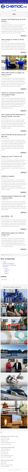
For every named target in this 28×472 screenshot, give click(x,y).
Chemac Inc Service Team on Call (11, 156)
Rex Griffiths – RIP (7, 216)
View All (25, 287)
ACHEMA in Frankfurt (8, 176)
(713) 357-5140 (5, 452)
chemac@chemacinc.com (9, 442)
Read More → (23, 35)
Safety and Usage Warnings (7, 465)
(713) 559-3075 (5, 453)
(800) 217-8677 (5, 441)
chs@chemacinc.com (8, 455)
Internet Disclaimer (5, 466)
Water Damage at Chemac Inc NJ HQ (12, 39)
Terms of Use (3, 463)
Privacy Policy (3, 461)
